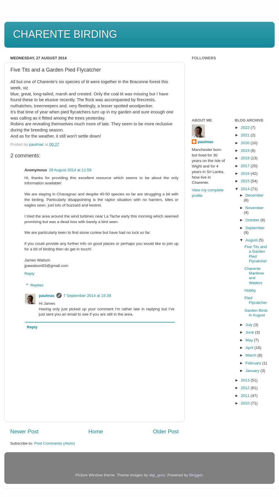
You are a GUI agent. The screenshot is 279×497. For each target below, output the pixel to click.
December (255, 195)
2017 (246, 166)
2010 (246, 403)
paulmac (47, 295)
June (250, 332)
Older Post (166, 431)
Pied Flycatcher (255, 300)
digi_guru (157, 475)
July (250, 325)
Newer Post (24, 431)
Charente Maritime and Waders (254, 275)
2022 (246, 127)
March (251, 355)
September (255, 228)
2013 (246, 380)
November (255, 208)
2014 (246, 189)
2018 (246, 158)
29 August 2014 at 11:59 (70, 170)
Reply (29, 273)
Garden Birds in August (256, 312)
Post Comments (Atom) (54, 443)
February (254, 363)
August (252, 240)
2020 (246, 143)
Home (95, 431)
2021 (246, 135)
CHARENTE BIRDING (65, 34)
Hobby (250, 290)
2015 (246, 181)
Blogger (196, 475)
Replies (37, 285)
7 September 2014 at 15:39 (87, 295)
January (253, 370)
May (250, 340)
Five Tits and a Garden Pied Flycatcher (255, 254)
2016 (246, 173)
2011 (246, 395)
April (250, 347)
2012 (246, 388)
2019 (246, 150)
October (253, 220)
